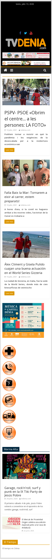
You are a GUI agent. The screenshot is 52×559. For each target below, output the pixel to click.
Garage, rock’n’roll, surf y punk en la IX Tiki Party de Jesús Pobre (23, 491)
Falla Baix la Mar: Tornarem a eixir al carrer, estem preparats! (25, 196)
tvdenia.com (25, 130)
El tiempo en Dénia (10, 548)
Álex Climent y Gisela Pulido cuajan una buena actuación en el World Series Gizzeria (25, 268)
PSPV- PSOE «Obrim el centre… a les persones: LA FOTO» (25, 119)
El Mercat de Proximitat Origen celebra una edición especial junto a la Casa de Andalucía (34, 523)
